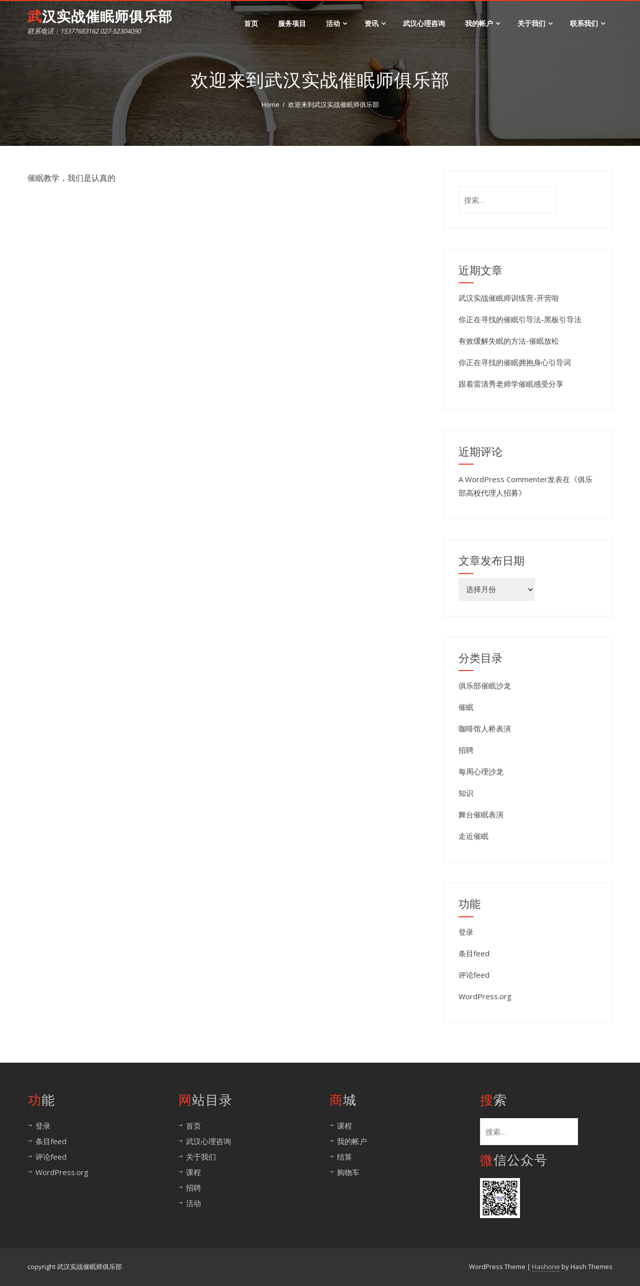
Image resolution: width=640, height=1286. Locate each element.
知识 (466, 793)
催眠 (466, 707)
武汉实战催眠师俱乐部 (100, 16)
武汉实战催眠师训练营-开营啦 (508, 298)
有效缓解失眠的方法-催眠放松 (508, 341)
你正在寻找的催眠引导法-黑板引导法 (520, 319)
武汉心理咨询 (424, 23)
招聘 (466, 750)
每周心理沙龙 (481, 771)
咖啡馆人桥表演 (484, 728)
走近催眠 (473, 836)
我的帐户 (482, 23)
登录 (466, 932)
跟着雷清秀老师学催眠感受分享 (511, 384)
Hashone (546, 1266)
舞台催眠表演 (481, 814)
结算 (344, 1157)
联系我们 (587, 23)
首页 (251, 23)
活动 (336, 23)
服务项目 (292, 23)
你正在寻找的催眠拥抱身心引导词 (514, 362)
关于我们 (535, 23)
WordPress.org (485, 996)
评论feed (474, 975)
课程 (193, 1172)
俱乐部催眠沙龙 (484, 685)
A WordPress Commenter (503, 479)
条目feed (474, 953)
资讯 (375, 23)
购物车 (348, 1172)
